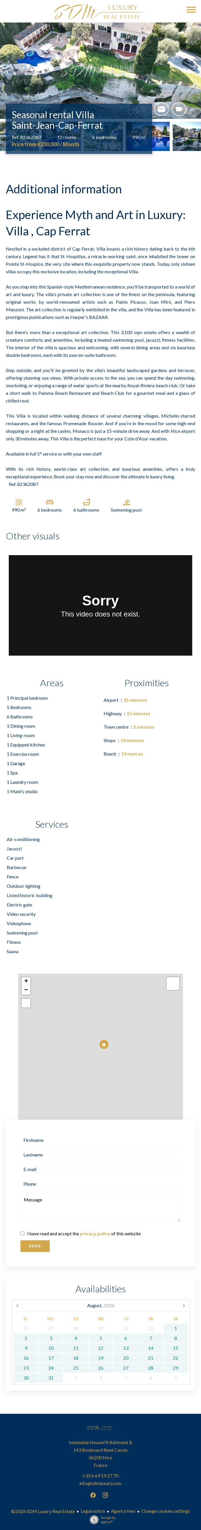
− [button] (26, 990)
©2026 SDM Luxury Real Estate (43, 1511)
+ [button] (26, 981)
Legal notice (93, 1511)
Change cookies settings (165, 1511)
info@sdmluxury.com (100, 1483)
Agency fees (123, 1511)
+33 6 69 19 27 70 (100, 1475)
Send (35, 1246)
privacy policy (95, 1233)
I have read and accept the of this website (84, 1233)
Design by (101, 1519)
